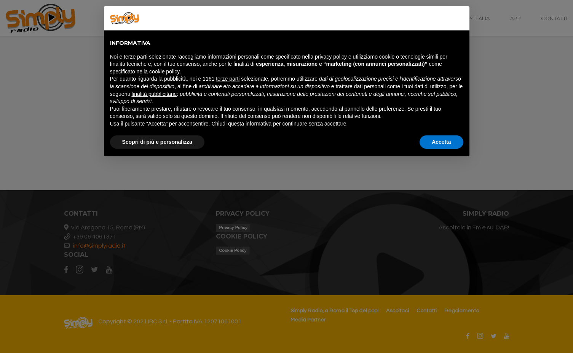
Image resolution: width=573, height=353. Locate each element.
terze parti (227, 79)
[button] (459, 18)
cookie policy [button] (164, 71)
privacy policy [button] (331, 57)
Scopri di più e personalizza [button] (157, 142)
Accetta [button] (441, 142)
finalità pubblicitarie (154, 94)
